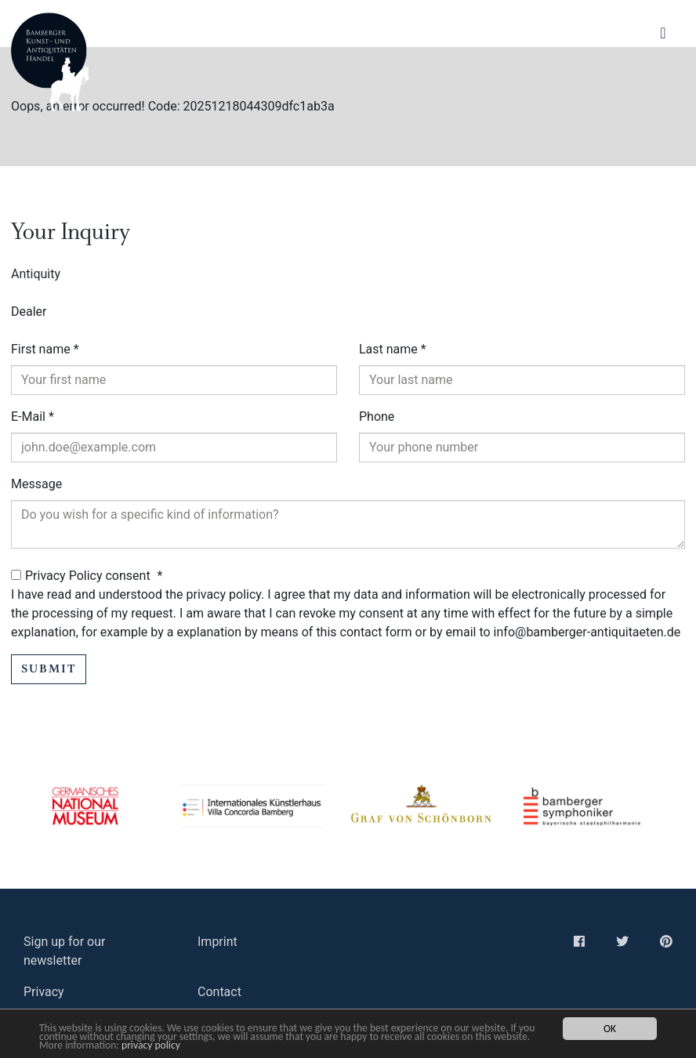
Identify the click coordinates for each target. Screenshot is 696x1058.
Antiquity (35, 273)
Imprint (217, 941)
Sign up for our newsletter (64, 951)
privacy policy (150, 1045)
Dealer (28, 311)
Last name (392, 349)
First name (45, 349)
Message (36, 483)
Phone (376, 416)
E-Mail (32, 416)
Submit (48, 668)
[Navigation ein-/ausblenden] (663, 33)
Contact (219, 991)
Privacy (44, 991)
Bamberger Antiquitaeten (50, 62)
